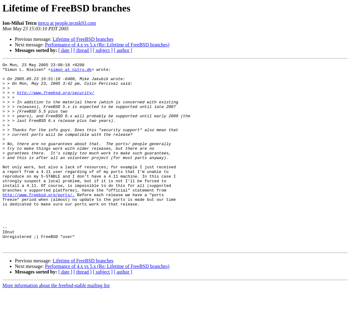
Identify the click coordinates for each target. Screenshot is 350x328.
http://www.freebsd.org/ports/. (38, 221)
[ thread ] (82, 50)
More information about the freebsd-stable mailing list (56, 322)
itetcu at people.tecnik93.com (67, 23)
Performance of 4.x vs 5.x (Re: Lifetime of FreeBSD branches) (107, 44)
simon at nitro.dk (71, 71)
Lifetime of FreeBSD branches (83, 39)
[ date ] (65, 50)
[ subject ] (103, 50)
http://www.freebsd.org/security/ (55, 99)
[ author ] (123, 50)
